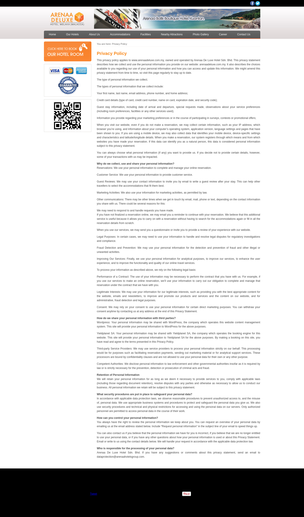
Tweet (93, 493)
